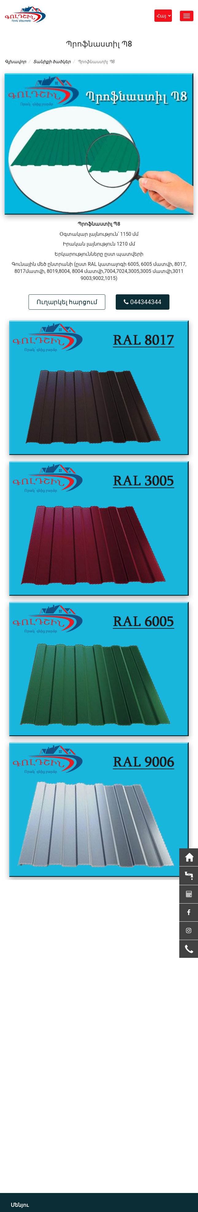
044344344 (142, 302)
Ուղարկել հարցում (67, 302)
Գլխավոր (15, 61)
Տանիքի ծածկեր (52, 61)
